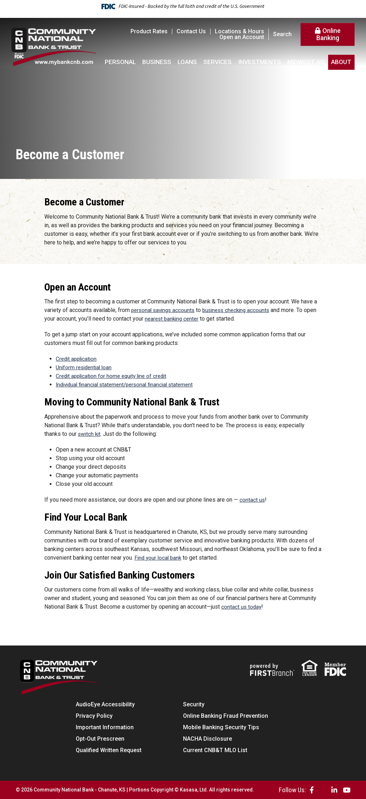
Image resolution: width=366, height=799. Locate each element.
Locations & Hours (239, 31)
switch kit (90, 433)
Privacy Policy (94, 715)
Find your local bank (159, 557)
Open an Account (241, 37)
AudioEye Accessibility (105, 704)
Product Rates (149, 31)
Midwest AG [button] (306, 61)
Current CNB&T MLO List (215, 750)
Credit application (77, 358)
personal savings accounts (164, 310)
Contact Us (191, 31)
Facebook (312, 789)
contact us (252, 499)
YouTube (346, 789)
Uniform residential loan (85, 367)
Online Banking (328, 34)
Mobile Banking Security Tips (221, 727)
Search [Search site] (282, 34)
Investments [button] (259, 61)
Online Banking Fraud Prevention (225, 715)
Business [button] (156, 61)
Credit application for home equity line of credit (114, 375)
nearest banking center (187, 318)
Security (193, 704)
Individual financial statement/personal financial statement (128, 384)
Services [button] (217, 61)
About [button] (341, 61)
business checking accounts (241, 310)
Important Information (105, 727)
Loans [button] (187, 61)
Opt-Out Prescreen (100, 738)
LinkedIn (334, 789)
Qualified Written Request (109, 750)
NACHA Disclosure (207, 738)
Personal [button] (120, 61)
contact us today (241, 606)
